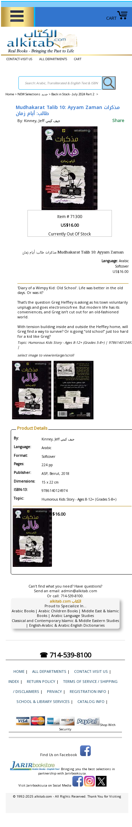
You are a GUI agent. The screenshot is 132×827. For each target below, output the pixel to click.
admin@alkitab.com (79, 591)
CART (117, 18)
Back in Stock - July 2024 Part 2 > (74, 94)
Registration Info (88, 691)
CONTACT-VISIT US (19, 59)
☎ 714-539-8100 (65, 654)
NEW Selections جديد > (34, 94)
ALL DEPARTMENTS (53, 59)
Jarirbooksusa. (76, 773)
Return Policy (41, 681)
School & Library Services (43, 701)
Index (13, 681)
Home (9, 94)
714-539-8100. (72, 596)
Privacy (54, 691)
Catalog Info (91, 701)
